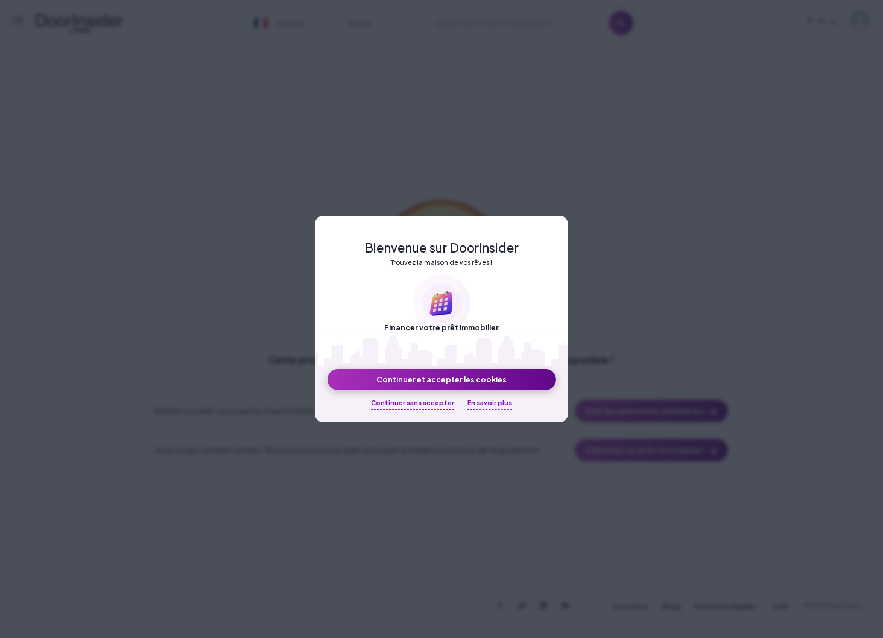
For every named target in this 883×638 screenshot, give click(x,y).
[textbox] (287, 23)
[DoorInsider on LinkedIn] (543, 605)
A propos (630, 606)
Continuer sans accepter (412, 402)
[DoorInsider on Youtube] (565, 605)
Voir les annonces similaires (652, 411)
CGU (780, 606)
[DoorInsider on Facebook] (500, 605)
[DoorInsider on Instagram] (521, 605)
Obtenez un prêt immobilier (652, 450)
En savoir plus (489, 402)
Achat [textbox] (359, 23)
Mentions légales (725, 606)
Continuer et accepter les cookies (441, 379)
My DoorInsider (860, 20)
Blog (671, 606)
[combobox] (287, 23)
